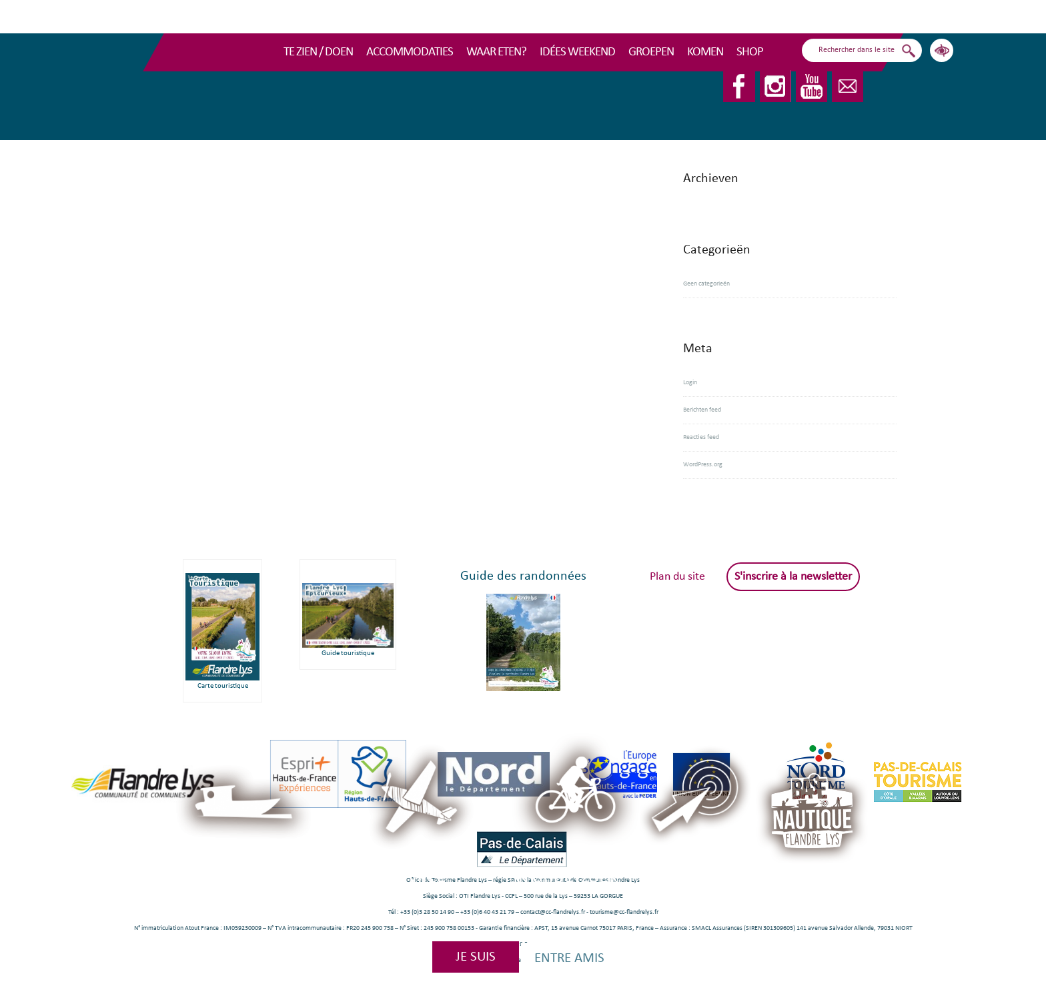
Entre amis (569, 958)
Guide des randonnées (523, 576)
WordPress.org (702, 464)
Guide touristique (348, 653)
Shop (749, 52)
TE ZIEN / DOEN (318, 52)
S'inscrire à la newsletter (793, 576)
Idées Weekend (577, 52)
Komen (705, 52)
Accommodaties (409, 52)
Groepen (651, 52)
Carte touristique (222, 686)
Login (690, 382)
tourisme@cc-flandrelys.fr (624, 912)
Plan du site (677, 576)
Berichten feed (702, 410)
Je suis (476, 957)
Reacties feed (701, 437)
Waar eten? (496, 52)
